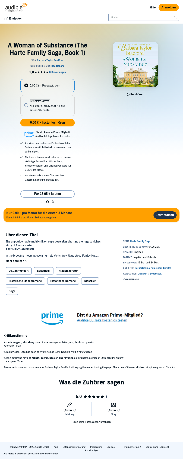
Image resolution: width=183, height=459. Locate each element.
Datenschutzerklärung (74, 447)
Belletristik (43, 271)
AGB (56, 447)
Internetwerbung (132, 447)
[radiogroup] (47, 97)
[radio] (47, 85)
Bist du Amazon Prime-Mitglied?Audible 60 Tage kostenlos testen (52, 134)
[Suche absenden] (175, 17)
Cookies (111, 447)
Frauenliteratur (68, 271)
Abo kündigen (91, 450)
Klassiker (90, 281)
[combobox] (143, 17)
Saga (12, 291)
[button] (41, 201)
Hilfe (153, 7)
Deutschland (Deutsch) (157, 447)
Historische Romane (63, 281)
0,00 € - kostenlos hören (47, 123)
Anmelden (168, 7)
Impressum (96, 447)
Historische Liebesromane (25, 281)
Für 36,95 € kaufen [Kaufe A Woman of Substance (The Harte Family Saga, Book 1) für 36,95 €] (47, 194)
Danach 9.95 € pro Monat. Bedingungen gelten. (39, 215)
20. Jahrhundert (19, 271)
